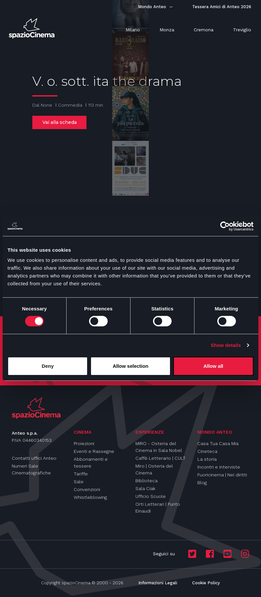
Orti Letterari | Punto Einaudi (157, 507)
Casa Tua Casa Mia (217, 443)
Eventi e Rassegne (94, 451)
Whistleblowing (90, 497)
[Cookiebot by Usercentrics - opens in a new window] (224, 226)
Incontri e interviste (218, 467)
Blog (202, 482)
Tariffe (81, 473)
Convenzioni (87, 489)
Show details (226, 345)
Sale (79, 481)
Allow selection (130, 366)
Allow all (213, 366)
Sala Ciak (145, 488)
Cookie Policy (206, 582)
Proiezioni (84, 443)
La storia (207, 459)
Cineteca (207, 451)
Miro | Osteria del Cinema (154, 469)
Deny (48, 366)
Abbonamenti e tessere (91, 462)
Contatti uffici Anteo (34, 458)
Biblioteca (146, 480)
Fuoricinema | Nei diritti (222, 474)
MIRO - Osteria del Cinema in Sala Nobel (158, 447)
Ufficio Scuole (150, 496)
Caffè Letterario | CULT (160, 458)
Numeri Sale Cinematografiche (31, 469)
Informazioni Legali (157, 582)
